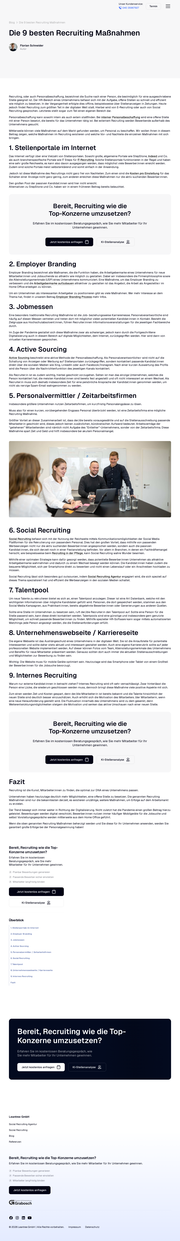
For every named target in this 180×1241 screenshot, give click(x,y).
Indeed (153, 156)
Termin (153, 6)
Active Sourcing (19, 357)
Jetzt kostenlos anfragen (29, 1190)
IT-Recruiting (86, 160)
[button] (167, 6)
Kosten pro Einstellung (144, 173)
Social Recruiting (20, 539)
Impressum (74, 1227)
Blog (11, 1135)
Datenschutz (92, 1227)
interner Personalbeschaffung (120, 117)
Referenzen (15, 1141)
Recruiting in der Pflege (67, 553)
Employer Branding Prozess (74, 297)
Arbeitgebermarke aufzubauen (54, 283)
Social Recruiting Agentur (104, 576)
